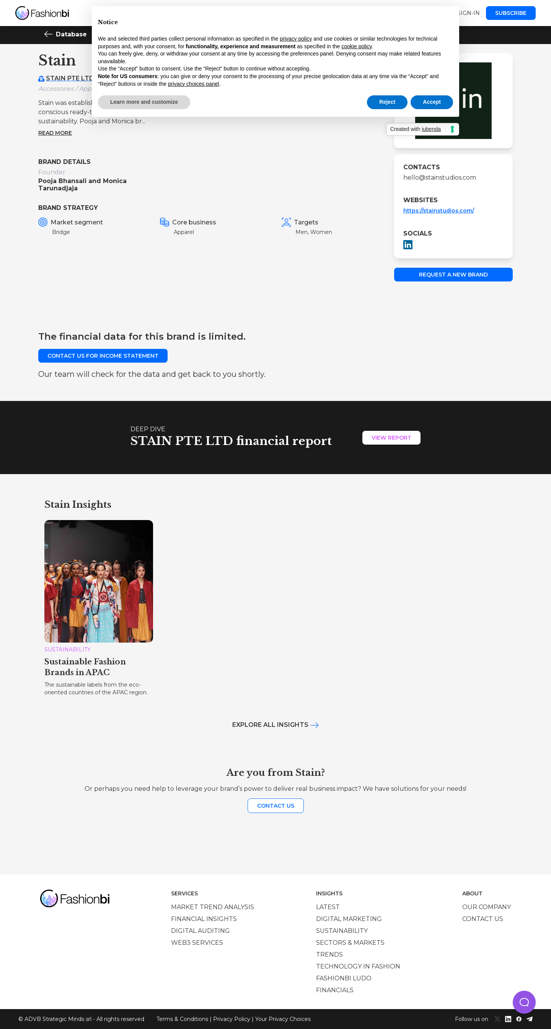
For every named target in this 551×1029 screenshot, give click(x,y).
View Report (391, 437)
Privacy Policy (231, 1019)
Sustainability (342, 930)
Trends (329, 954)
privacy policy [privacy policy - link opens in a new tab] (296, 39)
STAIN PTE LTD (70, 78)
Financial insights (204, 919)
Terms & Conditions (182, 1019)
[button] (524, 1002)
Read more (55, 132)
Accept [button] (432, 102)
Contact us (275, 805)
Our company (486, 907)
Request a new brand (453, 274)
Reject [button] (387, 102)
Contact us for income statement (102, 355)
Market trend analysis (212, 907)
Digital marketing (349, 919)
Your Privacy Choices (283, 1019)
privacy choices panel (193, 84)
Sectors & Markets (350, 942)
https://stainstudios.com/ (438, 210)
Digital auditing (200, 930)
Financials (335, 990)
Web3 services (197, 942)
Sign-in (468, 13)
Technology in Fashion (358, 966)
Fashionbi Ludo (344, 978)
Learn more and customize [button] (144, 102)
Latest (328, 907)
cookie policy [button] (356, 46)
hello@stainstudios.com (439, 177)
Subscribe (511, 13)
